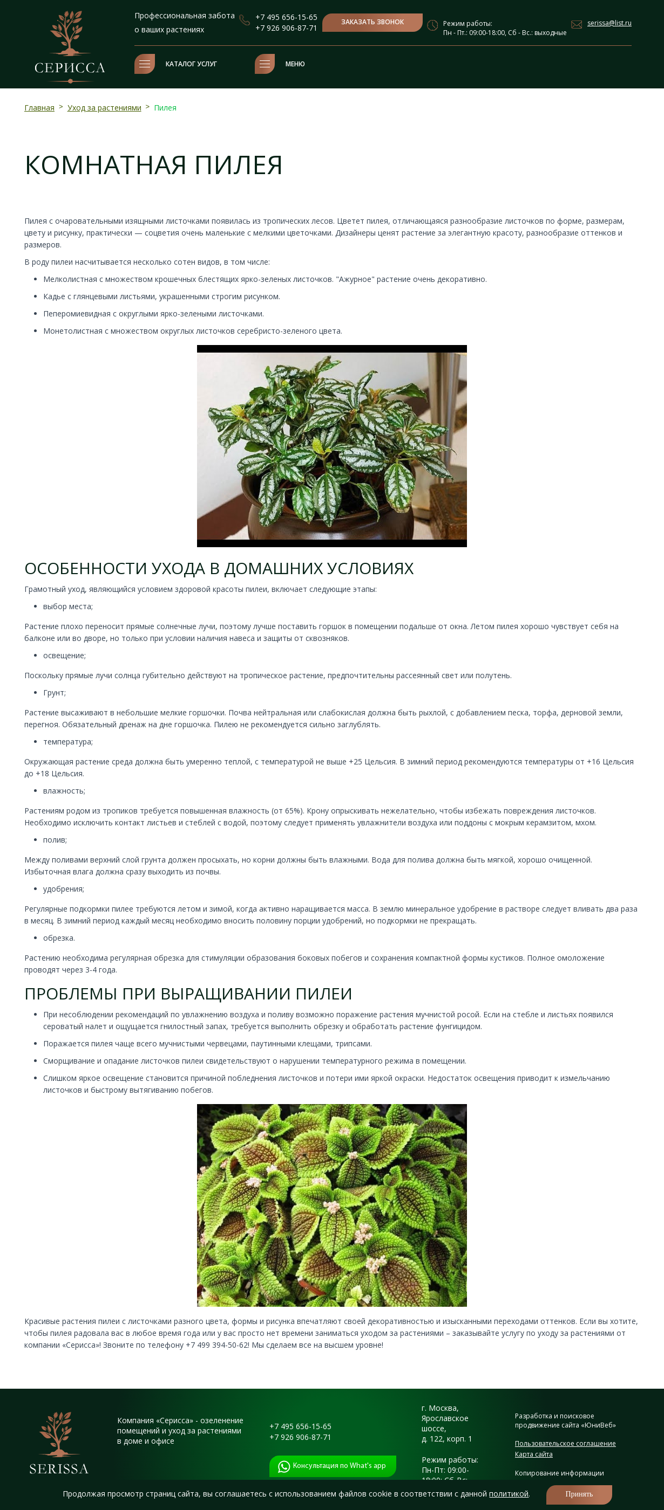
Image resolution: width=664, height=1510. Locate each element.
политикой (509, 1493)
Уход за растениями (104, 107)
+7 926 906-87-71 (286, 28)
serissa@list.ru (609, 22)
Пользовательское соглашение (565, 1443)
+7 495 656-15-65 (286, 17)
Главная (39, 107)
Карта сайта (534, 1454)
